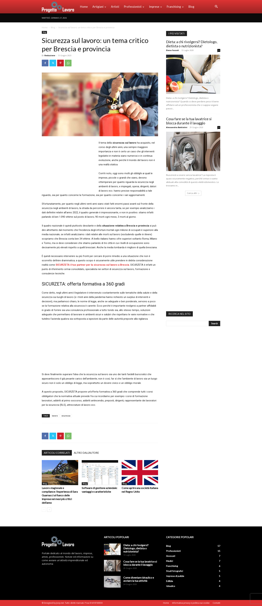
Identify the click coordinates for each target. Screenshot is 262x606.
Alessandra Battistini (176, 127)
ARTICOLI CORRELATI (57, 452)
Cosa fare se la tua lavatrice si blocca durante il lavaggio (189, 121)
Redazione (49, 55)
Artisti (115, 6)
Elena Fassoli (172, 50)
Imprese (155, 6)
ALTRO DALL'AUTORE (86, 452)
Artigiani (99, 6)
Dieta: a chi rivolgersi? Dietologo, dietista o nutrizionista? (191, 44)
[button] (216, 7)
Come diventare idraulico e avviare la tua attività (138, 579)
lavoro (55, 415)
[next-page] (49, 510)
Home (84, 6)
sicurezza (65, 415)
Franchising (175, 6)
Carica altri (193, 193)
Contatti (216, 602)
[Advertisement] (70, 164)
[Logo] (60, 6)
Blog (191, 6)
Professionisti (134, 6)
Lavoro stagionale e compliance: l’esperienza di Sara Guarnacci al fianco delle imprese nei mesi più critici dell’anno (60, 495)
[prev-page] (44, 510)
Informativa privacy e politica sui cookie (191, 602)
